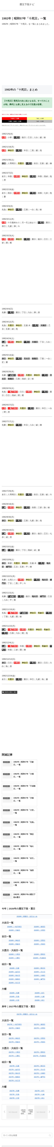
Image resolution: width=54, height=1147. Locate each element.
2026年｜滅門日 (39, 907)
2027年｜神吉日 (14, 966)
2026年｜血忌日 (14, 900)
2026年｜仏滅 (39, 925)
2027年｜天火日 (39, 998)
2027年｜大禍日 (39, 1002)
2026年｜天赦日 (14, 859)
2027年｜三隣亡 (14, 984)
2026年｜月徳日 (39, 872)
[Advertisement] (27, 55)
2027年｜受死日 (39, 980)
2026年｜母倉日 (14, 872)
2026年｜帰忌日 (39, 896)
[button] (50, 1064)
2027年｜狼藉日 (14, 1005)
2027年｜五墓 (14, 994)
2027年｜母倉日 (14, 970)
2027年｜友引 (39, 1019)
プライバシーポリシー (40, 1140)
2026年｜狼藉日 (14, 907)
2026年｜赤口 (39, 928)
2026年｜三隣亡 (14, 886)
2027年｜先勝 (14, 1019)
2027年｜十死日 (14, 980)
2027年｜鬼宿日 (39, 953)
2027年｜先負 (14, 1023)
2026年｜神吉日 (14, 869)
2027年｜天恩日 (39, 966)
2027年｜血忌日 (14, 998)
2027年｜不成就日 (39, 984)
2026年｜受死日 (39, 882)
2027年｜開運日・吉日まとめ (27, 942)
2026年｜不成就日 (39, 886)
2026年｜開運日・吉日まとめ (27, 845)
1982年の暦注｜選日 (9, 692)
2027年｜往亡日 (14, 1009)
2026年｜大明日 (39, 859)
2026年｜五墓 (14, 896)
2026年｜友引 (39, 921)
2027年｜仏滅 (39, 1023)
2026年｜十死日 (14, 882)
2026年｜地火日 (14, 904)
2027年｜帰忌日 (39, 994)
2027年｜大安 (14, 1026)
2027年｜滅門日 (39, 1005)
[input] (27, 1064)
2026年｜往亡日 (14, 911)
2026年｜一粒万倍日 (14, 855)
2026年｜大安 (14, 928)
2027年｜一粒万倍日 (14, 953)
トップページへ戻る (14, 1140)
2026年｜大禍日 (39, 904)
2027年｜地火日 (14, 1002)
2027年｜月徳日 (39, 970)
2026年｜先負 (14, 925)
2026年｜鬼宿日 (39, 855)
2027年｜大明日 (39, 956)
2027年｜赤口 (39, 1026)
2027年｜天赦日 (14, 956)
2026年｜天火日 (39, 900)
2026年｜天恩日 (39, 869)
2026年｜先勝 (14, 921)
